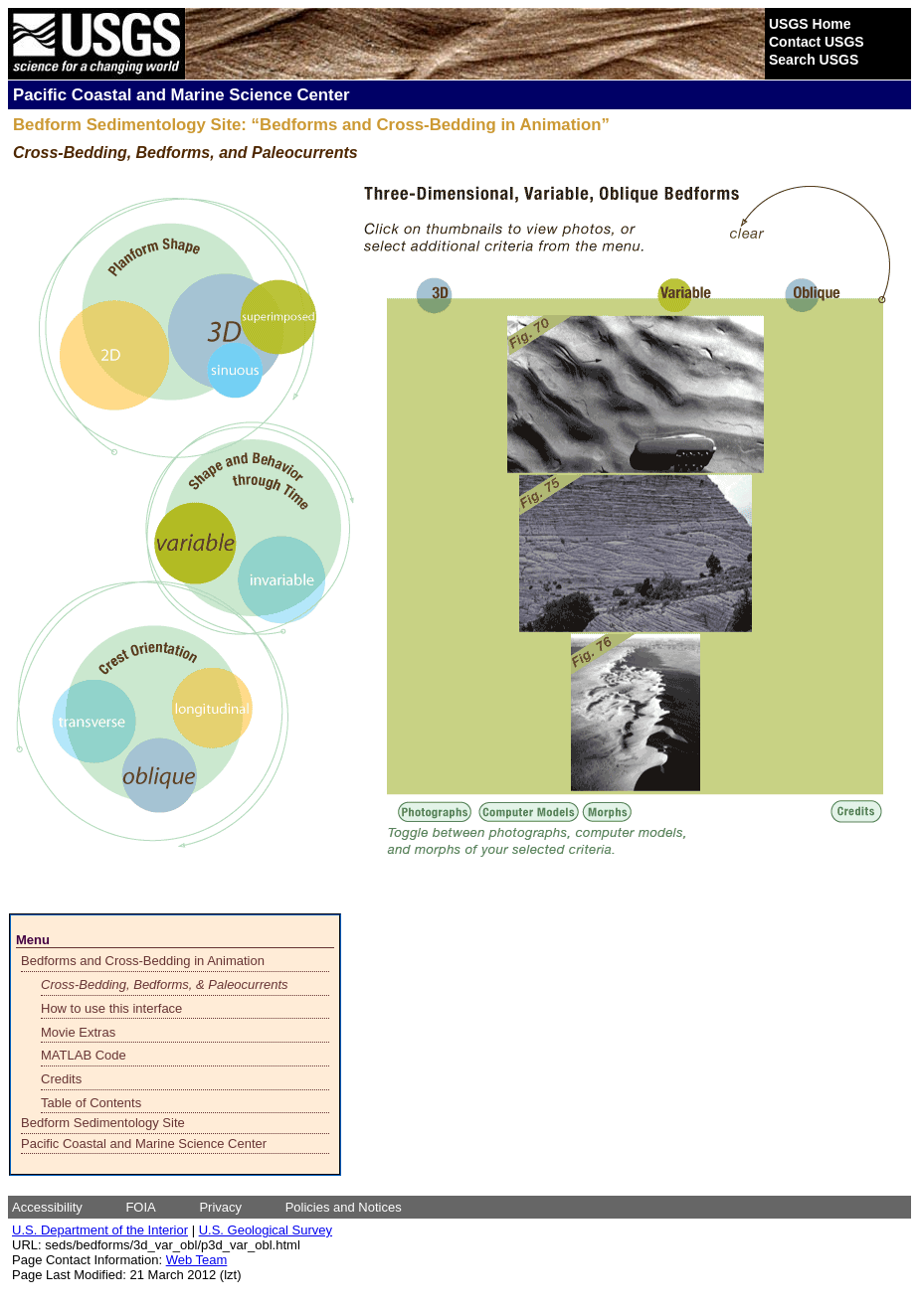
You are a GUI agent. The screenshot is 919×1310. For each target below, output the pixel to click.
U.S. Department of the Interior (100, 1230)
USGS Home (809, 24)
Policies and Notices (343, 1207)
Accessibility (47, 1207)
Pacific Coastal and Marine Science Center (144, 1143)
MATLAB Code (83, 1055)
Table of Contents (91, 1102)
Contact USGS (816, 42)
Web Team (197, 1259)
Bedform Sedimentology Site (103, 1122)
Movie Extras (78, 1032)
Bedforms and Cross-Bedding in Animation (143, 960)
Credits (61, 1078)
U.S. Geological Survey (265, 1230)
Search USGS (813, 60)
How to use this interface (111, 1008)
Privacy (220, 1207)
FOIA (140, 1207)
